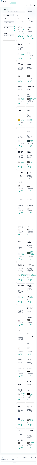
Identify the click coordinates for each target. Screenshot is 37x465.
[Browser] (19, 3)
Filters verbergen (30, 11)
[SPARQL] (24, 3)
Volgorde (15, 13)
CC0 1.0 (20, 58)
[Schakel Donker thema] (34, 5)
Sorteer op (4, 13)
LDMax (4, 462)
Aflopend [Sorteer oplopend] (17, 15)
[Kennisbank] (31, 3)
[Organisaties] (6, 3)
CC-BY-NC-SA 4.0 (21, 36)
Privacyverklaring (24, 457)
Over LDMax (18, 457)
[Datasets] (13, 3)
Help (35, 457)
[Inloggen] (26, 5)
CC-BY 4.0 (29, 58)
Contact (31, 457)
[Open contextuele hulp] (29, 5)
